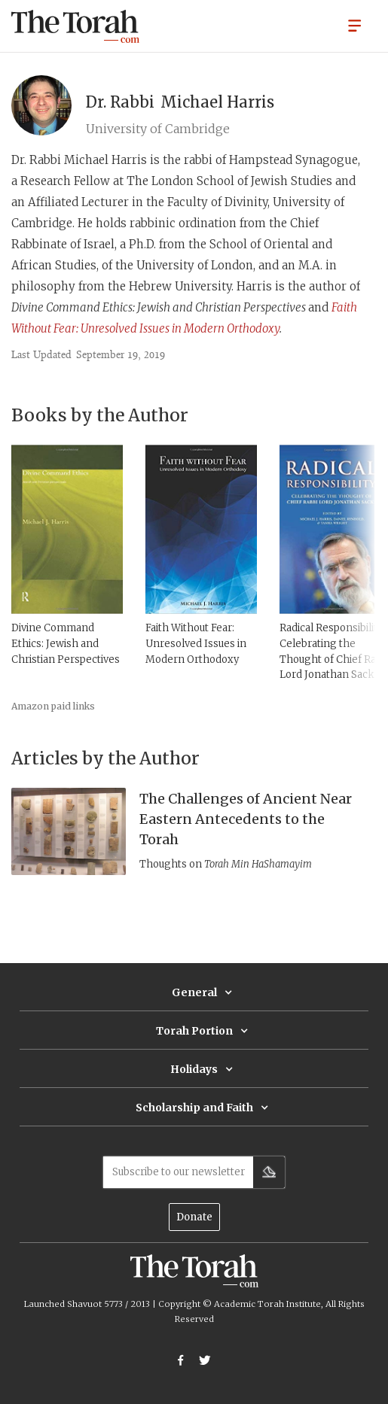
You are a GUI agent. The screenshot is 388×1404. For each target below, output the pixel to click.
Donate (194, 1217)
